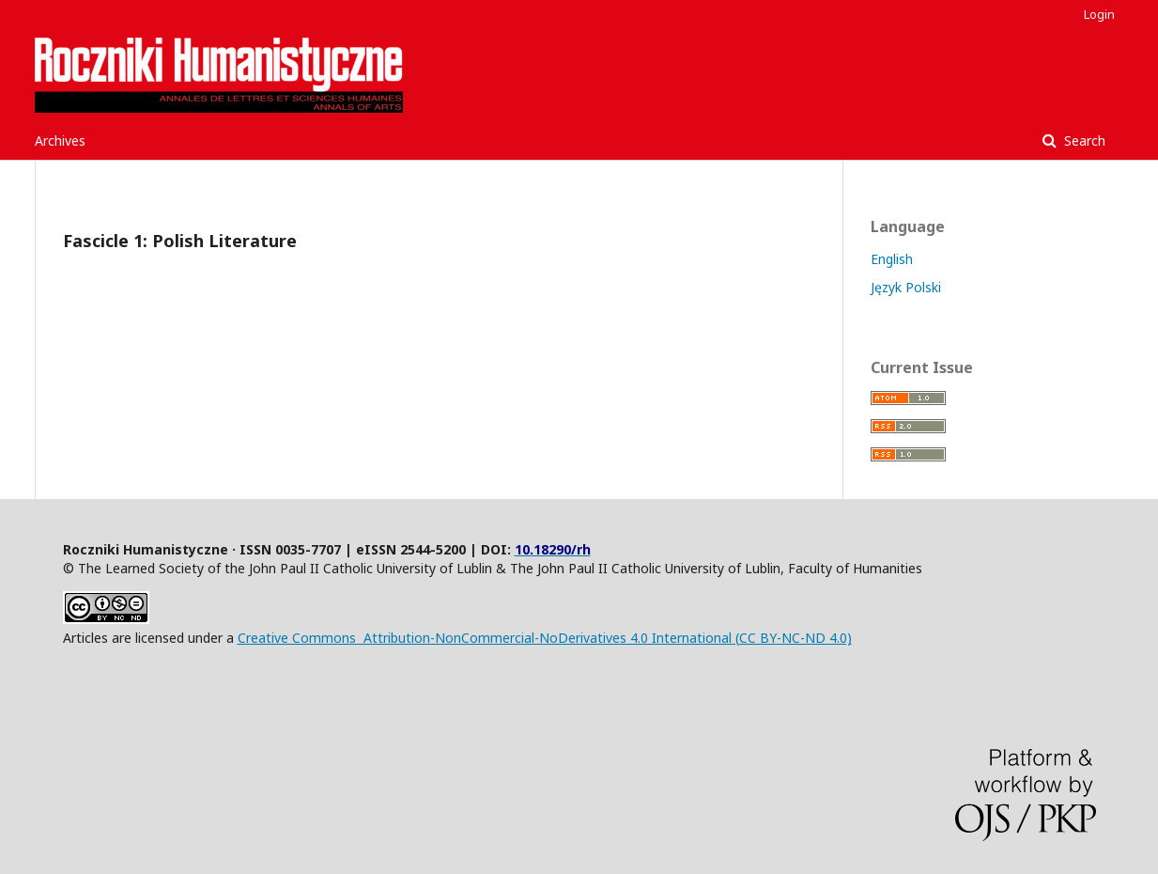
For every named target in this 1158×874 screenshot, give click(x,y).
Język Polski (906, 287)
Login (1099, 14)
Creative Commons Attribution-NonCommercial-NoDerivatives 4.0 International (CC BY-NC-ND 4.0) (545, 638)
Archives (60, 140)
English (892, 259)
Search (1082, 140)
